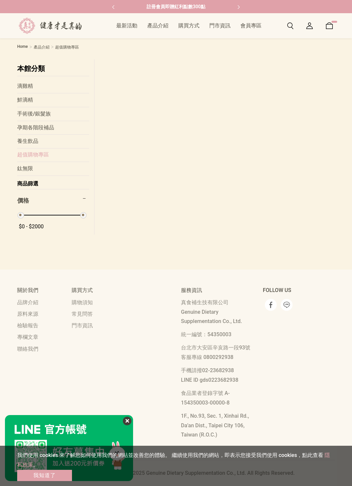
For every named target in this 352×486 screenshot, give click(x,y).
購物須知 (82, 302)
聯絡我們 (27, 349)
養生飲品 (27, 141)
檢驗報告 (27, 325)
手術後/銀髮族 (34, 114)
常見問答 (82, 314)
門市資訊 (82, 325)
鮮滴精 (25, 100)
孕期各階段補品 (35, 127)
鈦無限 (25, 168)
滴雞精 (25, 86)
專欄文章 (27, 337)
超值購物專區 (33, 154)
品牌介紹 (27, 302)
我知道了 (44, 475)
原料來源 (27, 314)
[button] (113, 6)
